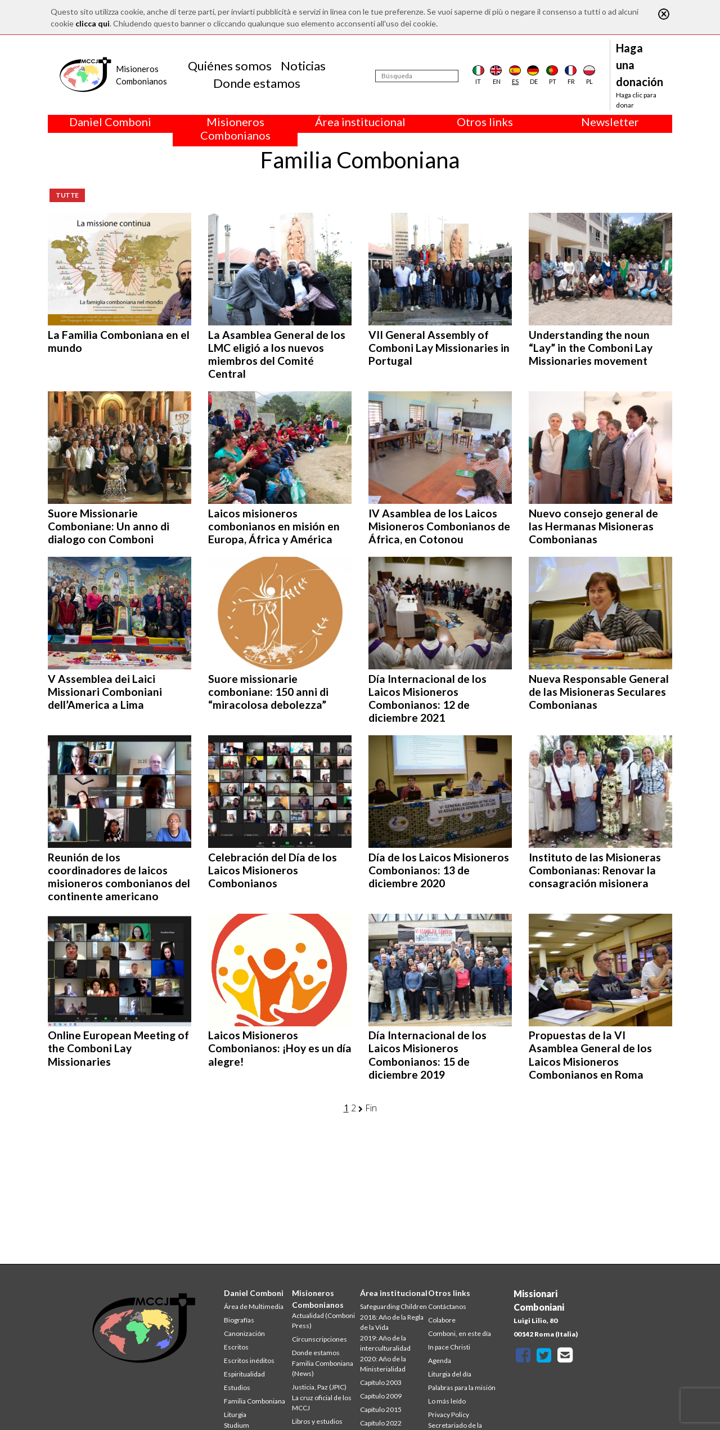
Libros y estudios (317, 1421)
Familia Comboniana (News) (322, 1368)
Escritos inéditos (249, 1360)
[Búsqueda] (416, 76)
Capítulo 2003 (381, 1382)
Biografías (239, 1320)
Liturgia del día (449, 1374)
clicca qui (92, 23)
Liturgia (235, 1414)
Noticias (303, 65)
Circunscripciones (319, 1339)
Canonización (244, 1333)
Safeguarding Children (393, 1306)
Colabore (442, 1320)
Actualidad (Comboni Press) (323, 1320)
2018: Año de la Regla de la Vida (392, 1322)
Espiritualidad (244, 1374)
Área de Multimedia (254, 1306)
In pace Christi (449, 1347)
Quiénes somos (230, 65)
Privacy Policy (448, 1414)
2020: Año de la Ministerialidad (383, 1364)
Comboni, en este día (459, 1333)
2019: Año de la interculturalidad (385, 1343)
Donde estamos (256, 83)
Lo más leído (447, 1401)
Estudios (237, 1387)
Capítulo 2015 (381, 1409)
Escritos (236, 1347)
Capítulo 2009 (381, 1396)
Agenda (439, 1360)
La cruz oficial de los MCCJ (322, 1402)
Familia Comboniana (254, 1401)
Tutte (67, 195)
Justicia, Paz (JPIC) (319, 1387)
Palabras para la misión (462, 1387)
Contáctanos (447, 1306)
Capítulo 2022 (381, 1423)
